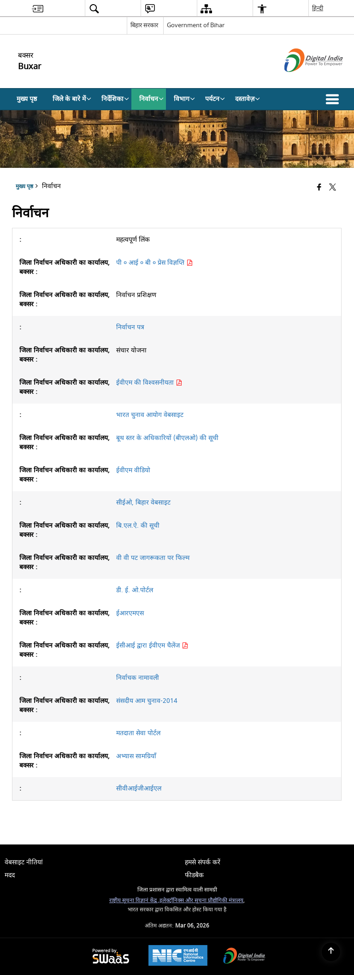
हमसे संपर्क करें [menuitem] (202, 862)
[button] (334, 99)
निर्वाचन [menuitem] (151, 99)
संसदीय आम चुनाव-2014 (146, 701)
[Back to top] (331, 952)
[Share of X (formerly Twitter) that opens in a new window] (332, 187)
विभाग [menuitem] (184, 99)
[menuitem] (37, 8)
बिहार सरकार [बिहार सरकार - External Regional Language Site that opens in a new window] (144, 25)
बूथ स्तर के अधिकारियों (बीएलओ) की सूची (167, 438)
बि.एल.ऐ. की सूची (137, 525)
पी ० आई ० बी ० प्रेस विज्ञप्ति (154, 263)
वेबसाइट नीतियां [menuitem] (24, 862)
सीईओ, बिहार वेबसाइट (143, 502)
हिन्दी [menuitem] (317, 8)
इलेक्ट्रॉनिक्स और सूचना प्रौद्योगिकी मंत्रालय (201, 900)
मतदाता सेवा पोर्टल (138, 733)
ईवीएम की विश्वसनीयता (149, 382)
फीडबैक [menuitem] (194, 875)
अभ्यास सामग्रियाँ (136, 756)
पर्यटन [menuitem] (215, 99)
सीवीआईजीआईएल (138, 788)
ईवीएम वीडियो (133, 470)
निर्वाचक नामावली (137, 678)
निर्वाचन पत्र (130, 327)
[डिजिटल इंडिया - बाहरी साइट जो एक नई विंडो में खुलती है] (302, 80)
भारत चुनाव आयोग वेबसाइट (149, 415)
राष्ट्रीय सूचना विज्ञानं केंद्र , (134, 900)
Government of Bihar (195, 25)
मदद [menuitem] (10, 875)
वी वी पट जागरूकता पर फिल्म (152, 558)
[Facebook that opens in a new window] (319, 187)
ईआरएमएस (130, 613)
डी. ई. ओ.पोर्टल (134, 590)
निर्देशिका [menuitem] (115, 99)
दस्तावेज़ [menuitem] (247, 99)
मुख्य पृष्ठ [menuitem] (27, 99)
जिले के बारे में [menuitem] (72, 99)
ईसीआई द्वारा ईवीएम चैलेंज (152, 645)
